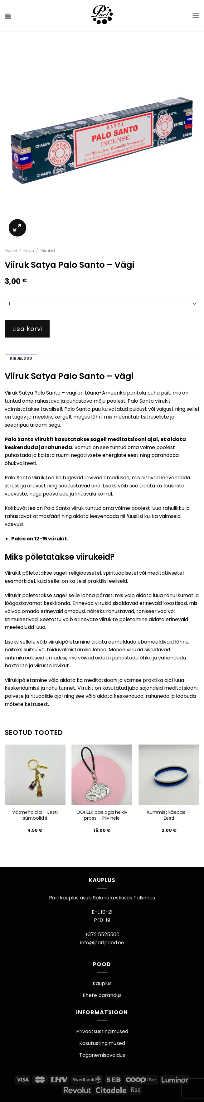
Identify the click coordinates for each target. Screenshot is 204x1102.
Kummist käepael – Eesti (169, 815)
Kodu (28, 251)
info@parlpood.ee (102, 942)
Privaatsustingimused (102, 1031)
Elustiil (11, 251)
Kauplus (102, 983)
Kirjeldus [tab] (21, 358)
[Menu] (195, 15)
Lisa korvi (27, 328)
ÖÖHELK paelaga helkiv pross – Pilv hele (101, 815)
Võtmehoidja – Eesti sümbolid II (35, 815)
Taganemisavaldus (102, 1055)
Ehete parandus (102, 995)
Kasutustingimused (102, 1043)
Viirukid (47, 251)
